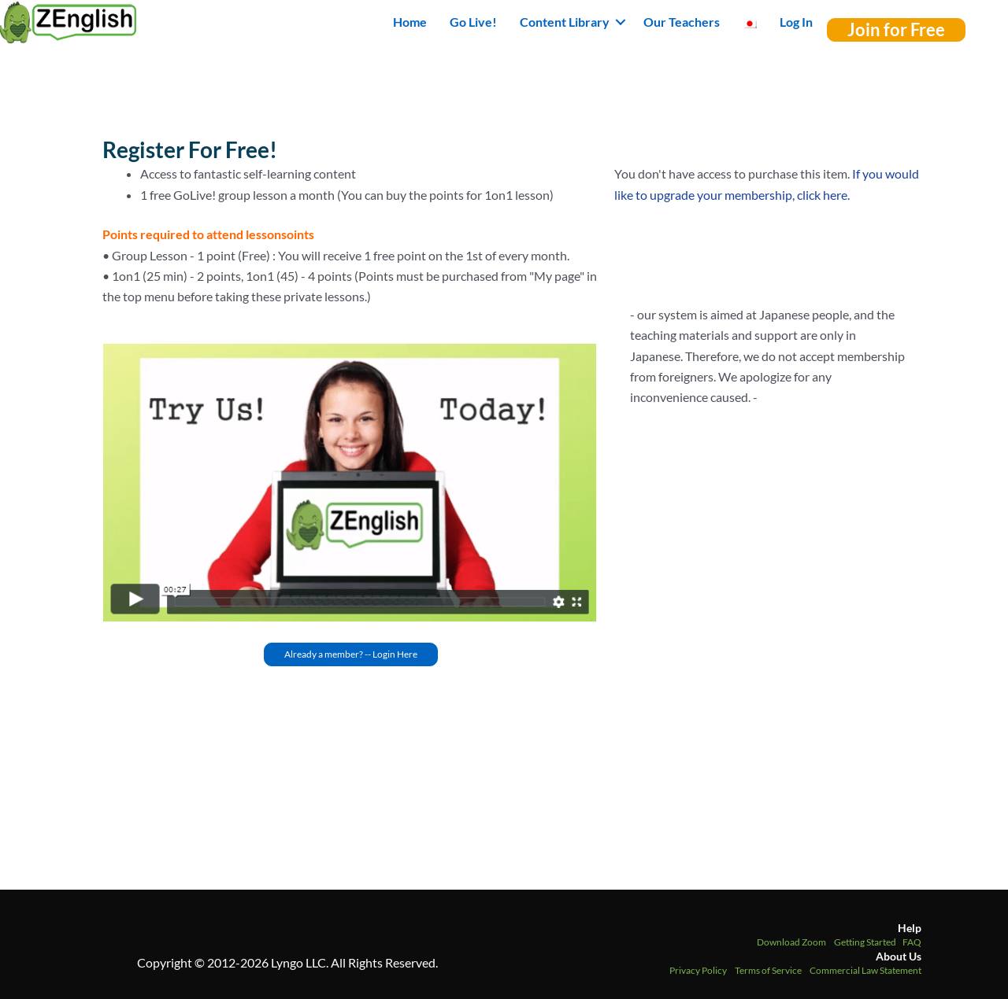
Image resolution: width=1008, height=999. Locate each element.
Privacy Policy (698, 970)
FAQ (911, 942)
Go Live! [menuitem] (473, 21)
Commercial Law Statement (865, 970)
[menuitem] (750, 22)
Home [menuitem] (410, 21)
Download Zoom (791, 942)
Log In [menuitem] (796, 21)
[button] (621, 22)
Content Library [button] (565, 21)
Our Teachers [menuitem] (681, 21)
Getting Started (865, 942)
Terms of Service (768, 970)
